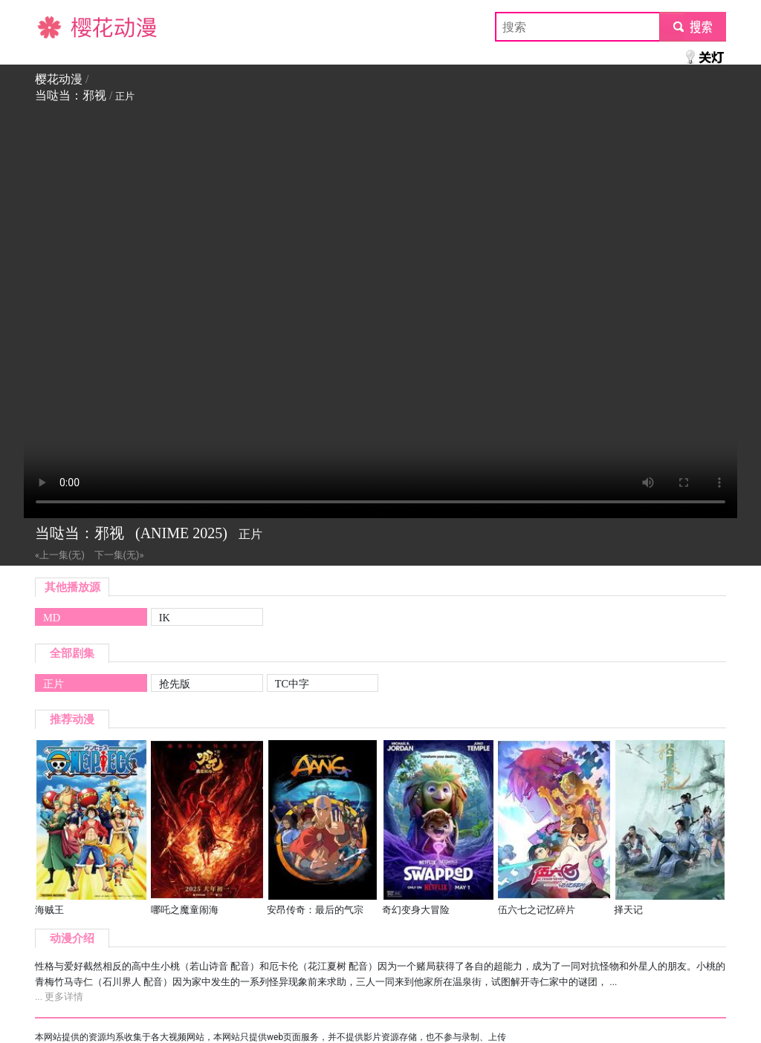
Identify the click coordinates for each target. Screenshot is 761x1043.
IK (164, 618)
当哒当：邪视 (70, 95)
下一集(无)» (119, 554)
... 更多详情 (59, 996)
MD (51, 618)
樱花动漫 (58, 26)
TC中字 (292, 684)
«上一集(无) (60, 554)
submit (692, 26)
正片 (53, 684)
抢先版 (174, 684)
